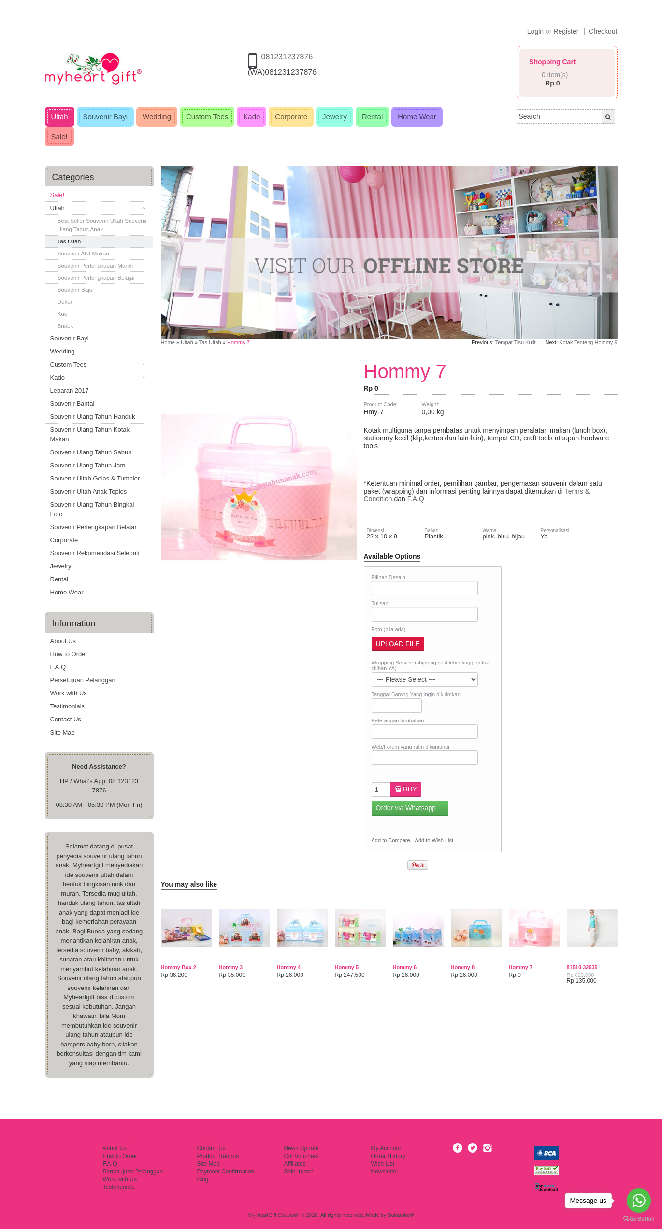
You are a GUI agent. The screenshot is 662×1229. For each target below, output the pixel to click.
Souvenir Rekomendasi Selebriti (95, 553)
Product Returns (218, 1156)
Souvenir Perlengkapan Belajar (96, 277)
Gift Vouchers (301, 1156)
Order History (388, 1156)
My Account (386, 1148)
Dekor (65, 301)
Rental (59, 579)
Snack (65, 326)
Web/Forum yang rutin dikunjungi (410, 746)
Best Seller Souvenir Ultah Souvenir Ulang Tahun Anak (102, 224)
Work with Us (68, 693)
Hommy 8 (463, 967)
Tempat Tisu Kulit (515, 342)
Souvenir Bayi (69, 338)
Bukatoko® (401, 1215)
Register (565, 31)
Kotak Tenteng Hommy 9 (588, 342)
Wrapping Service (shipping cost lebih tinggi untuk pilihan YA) (430, 665)
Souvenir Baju (75, 289)
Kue (63, 314)
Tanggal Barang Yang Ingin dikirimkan (416, 694)
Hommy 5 (347, 967)
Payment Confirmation (226, 1171)
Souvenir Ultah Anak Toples (88, 491)
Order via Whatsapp (406, 808)
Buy (405, 789)
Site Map (62, 732)
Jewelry (61, 566)
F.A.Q (58, 667)
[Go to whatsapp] (639, 1200)
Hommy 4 (289, 967)
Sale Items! (298, 1171)
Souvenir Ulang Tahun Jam (88, 465)
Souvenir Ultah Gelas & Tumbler (95, 478)
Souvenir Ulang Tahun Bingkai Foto (92, 509)
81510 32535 (582, 967)
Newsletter (385, 1171)
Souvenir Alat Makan (83, 253)
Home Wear (67, 592)
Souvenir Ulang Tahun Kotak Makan (90, 434)
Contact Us (65, 719)
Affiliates (295, 1163)
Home (168, 342)
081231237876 (287, 57)
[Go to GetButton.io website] (638, 1219)
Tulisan (380, 603)
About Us (63, 641)
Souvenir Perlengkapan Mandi (95, 265)
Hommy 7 (238, 342)
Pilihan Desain (388, 577)
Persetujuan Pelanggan (82, 680)
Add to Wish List (434, 840)
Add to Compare (391, 840)
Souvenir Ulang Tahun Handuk (92, 416)
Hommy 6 (405, 967)
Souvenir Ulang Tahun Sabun (91, 452)
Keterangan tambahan (398, 720)
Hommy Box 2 (178, 967)
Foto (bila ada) (389, 629)
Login (535, 31)
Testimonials (67, 706)
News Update (301, 1148)
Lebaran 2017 (69, 390)
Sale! (57, 194)
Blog (203, 1179)
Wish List (383, 1163)
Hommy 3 (231, 967)
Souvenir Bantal (72, 403)
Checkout (603, 31)
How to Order (68, 654)
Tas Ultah (69, 241)
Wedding (62, 351)
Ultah (187, 342)
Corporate (64, 540)
